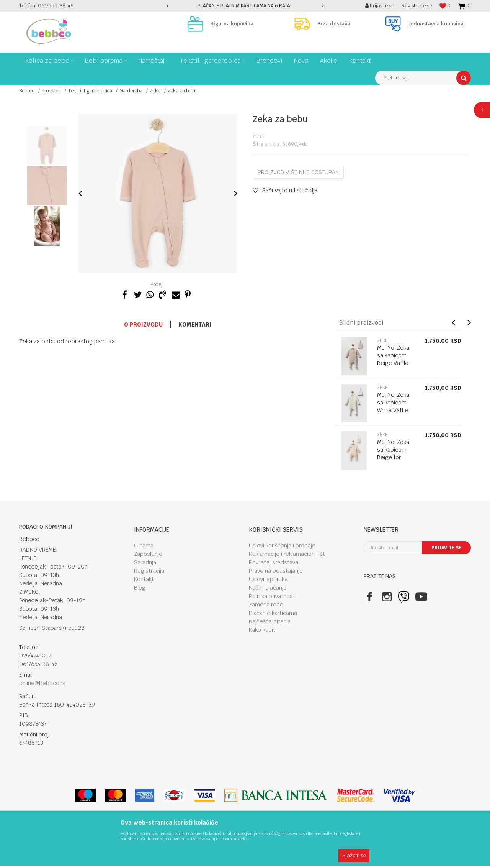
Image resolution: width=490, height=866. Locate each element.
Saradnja (145, 562)
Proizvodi (51, 91)
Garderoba (130, 91)
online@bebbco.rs (42, 683)
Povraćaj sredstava (273, 562)
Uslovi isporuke (268, 579)
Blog (139, 588)
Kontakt (144, 579)
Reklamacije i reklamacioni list (287, 554)
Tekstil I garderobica (90, 91)
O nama (144, 545)
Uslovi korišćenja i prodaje (282, 545)
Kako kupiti (262, 630)
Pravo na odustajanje (276, 571)
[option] (245, 6)
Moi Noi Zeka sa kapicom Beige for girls (393, 453)
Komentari (194, 324)
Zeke (155, 91)
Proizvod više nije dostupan (298, 172)
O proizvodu (143, 324)
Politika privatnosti (272, 596)
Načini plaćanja (267, 588)
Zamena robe (266, 604)
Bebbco (26, 91)
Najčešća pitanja (270, 621)
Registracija (149, 571)
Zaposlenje (148, 554)
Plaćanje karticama (273, 613)
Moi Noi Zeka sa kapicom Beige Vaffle (393, 355)
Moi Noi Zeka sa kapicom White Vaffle (393, 402)
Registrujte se (417, 5)
